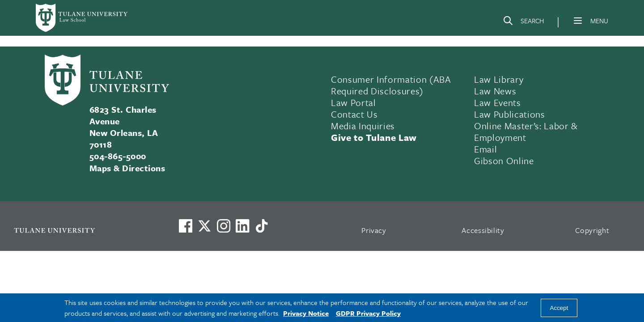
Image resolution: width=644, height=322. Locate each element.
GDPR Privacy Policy (368, 313)
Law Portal (353, 102)
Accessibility (483, 230)
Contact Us (354, 114)
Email (485, 149)
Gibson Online (504, 160)
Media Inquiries (363, 125)
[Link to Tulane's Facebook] (223, 226)
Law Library (498, 79)
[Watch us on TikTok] (261, 226)
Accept (559, 308)
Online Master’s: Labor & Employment (526, 131)
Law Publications (509, 114)
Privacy (373, 230)
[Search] (523, 22)
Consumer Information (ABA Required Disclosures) (391, 84)
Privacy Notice (306, 313)
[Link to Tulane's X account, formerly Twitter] (204, 226)
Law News (495, 90)
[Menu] (577, 20)
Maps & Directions (127, 168)
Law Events (497, 102)
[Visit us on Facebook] (185, 226)
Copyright (592, 230)
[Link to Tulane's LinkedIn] (242, 226)
